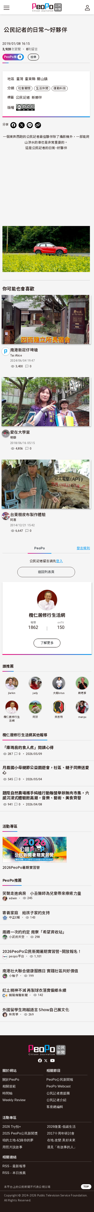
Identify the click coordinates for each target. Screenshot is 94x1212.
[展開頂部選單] (87, 8)
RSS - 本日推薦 (14, 1173)
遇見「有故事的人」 (62, 1147)
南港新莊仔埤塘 (24, 349)
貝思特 (59, 716)
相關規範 (9, 1086)
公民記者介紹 (56, 1100)
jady (35, 693)
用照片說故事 (12, 1147)
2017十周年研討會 (61, 1133)
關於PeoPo (10, 1079)
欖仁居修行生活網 (47, 615)
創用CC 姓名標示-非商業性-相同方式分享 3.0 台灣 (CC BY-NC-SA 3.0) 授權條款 (26, 107)
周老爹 (82, 693)
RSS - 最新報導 (14, 1166)
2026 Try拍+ (11, 1126)
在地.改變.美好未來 (61, 1140)
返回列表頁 (46, 572)
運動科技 (59, 88)
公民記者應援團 (58, 1093)
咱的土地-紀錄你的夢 (18, 1140)
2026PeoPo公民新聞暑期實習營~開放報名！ (42, 951)
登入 (59, 560)
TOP (86, 1186)
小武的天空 (17, 937)
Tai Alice (16, 355)
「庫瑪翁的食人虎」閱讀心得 (28, 747)
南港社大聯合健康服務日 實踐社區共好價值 (40, 970)
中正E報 (14, 917)
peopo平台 (16, 956)
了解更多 (47, 643)
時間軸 (7, 1093)
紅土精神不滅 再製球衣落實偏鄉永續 (34, 990)
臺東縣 (30, 79)
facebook (40, 1061)
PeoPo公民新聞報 (59, 1079)
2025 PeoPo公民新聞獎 (20, 1133)
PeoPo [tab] (39, 548)
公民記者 (23, 98)
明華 (13, 438)
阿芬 (35, 716)
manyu (82, 716)
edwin (13, 898)
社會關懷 (24, 88)
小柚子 (13, 976)
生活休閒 (42, 88)
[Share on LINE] (30, 125)
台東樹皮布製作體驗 (28, 514)
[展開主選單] (6, 8)
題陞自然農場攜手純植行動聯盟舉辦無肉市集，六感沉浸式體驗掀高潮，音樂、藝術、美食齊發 (45, 796)
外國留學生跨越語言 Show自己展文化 (35, 1009)
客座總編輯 (54, 1107)
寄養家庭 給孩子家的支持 (26, 912)
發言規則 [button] (83, 548)
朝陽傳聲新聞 (18, 995)
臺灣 (19, 79)
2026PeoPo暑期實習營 (21, 867)
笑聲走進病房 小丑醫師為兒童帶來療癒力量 (41, 893)
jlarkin (11, 693)
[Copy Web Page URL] (38, 125)
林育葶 (13, 1014)
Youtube (52, 1061)
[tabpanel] (46, 561)
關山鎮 (42, 79)
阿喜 (13, 520)
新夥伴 (37, 98)
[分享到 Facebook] (13, 125)
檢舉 (33, 57)
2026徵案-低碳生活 (61, 1126)
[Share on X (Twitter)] (22, 125)
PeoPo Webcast (58, 1086)
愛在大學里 (20, 432)
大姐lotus (59, 693)
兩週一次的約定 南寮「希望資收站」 (34, 931)
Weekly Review (13, 1100)
